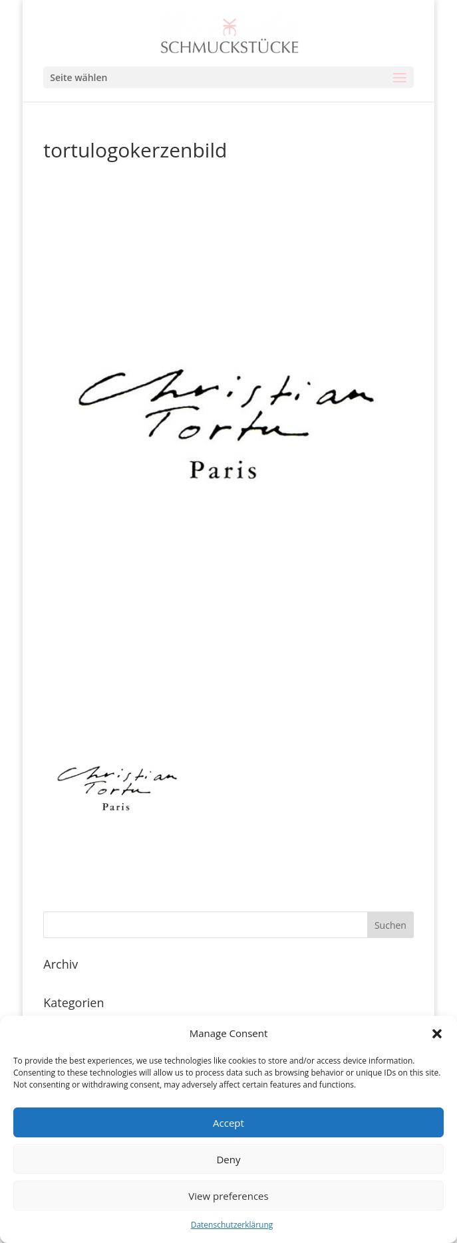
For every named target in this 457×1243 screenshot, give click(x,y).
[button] (437, 1033)
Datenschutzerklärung (232, 1224)
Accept (228, 1122)
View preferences (228, 1195)
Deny (228, 1159)
